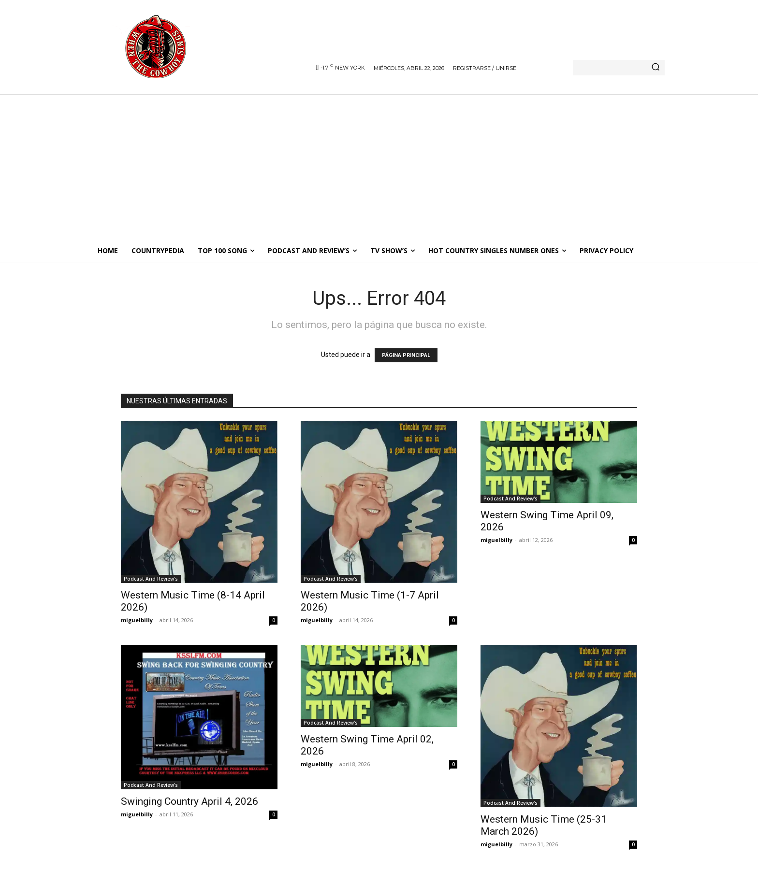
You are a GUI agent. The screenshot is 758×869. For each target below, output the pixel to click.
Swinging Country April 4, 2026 (189, 801)
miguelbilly (137, 620)
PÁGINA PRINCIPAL (406, 355)
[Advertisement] (379, 166)
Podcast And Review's (151, 578)
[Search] (655, 67)
